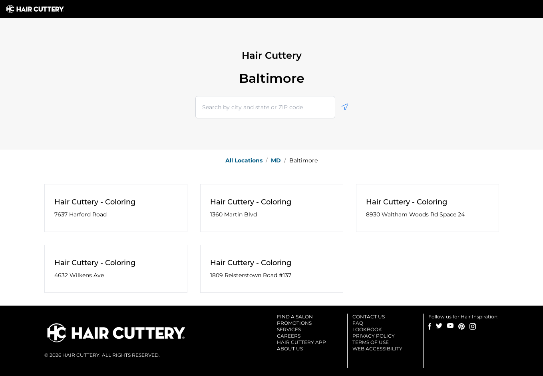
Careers (288, 336)
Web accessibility (377, 349)
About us (290, 349)
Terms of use (370, 342)
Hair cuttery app (301, 342)
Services (289, 329)
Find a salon (295, 317)
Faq (357, 323)
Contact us (368, 317)
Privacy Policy (373, 336)
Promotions (294, 323)
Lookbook (367, 329)
